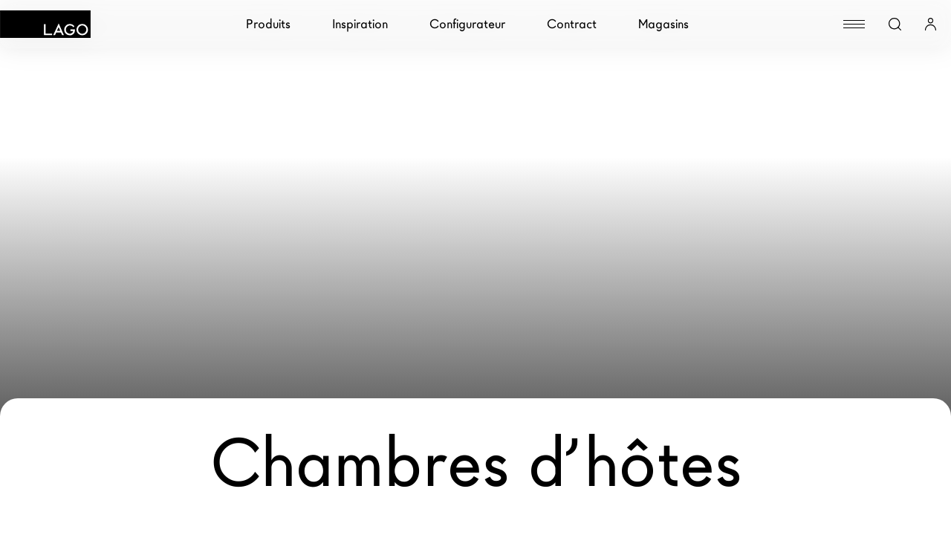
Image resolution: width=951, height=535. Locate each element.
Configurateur (467, 24)
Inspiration (360, 24)
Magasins (663, 24)
